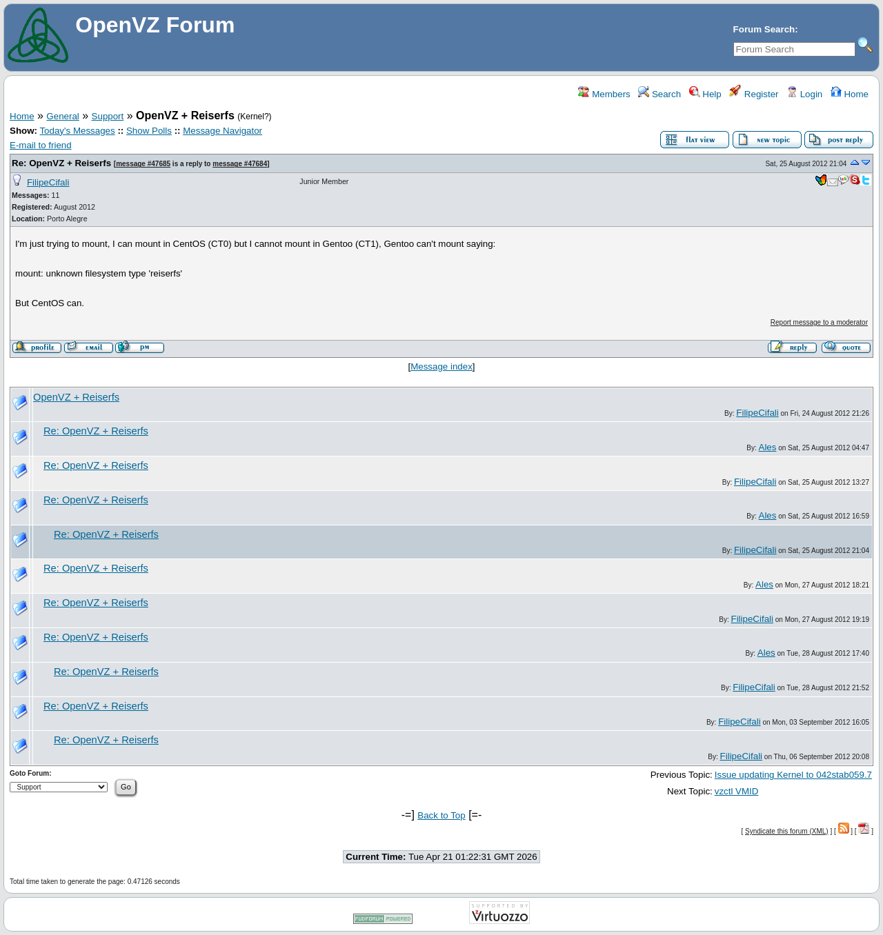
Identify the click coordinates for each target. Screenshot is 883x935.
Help (705, 94)
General (62, 116)
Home (850, 94)
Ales (768, 447)
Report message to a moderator (819, 322)
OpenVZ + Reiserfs (76, 397)
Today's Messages (77, 130)
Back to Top (441, 815)
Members (604, 94)
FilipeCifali (48, 182)
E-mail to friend (41, 145)
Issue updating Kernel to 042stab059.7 (793, 775)
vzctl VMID (737, 791)
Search (659, 94)
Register (753, 94)
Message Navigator (222, 130)
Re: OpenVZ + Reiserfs (61, 163)
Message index (441, 366)
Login (804, 94)
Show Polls (149, 130)
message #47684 (239, 164)
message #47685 (143, 164)
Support (108, 116)
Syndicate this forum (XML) (787, 831)
